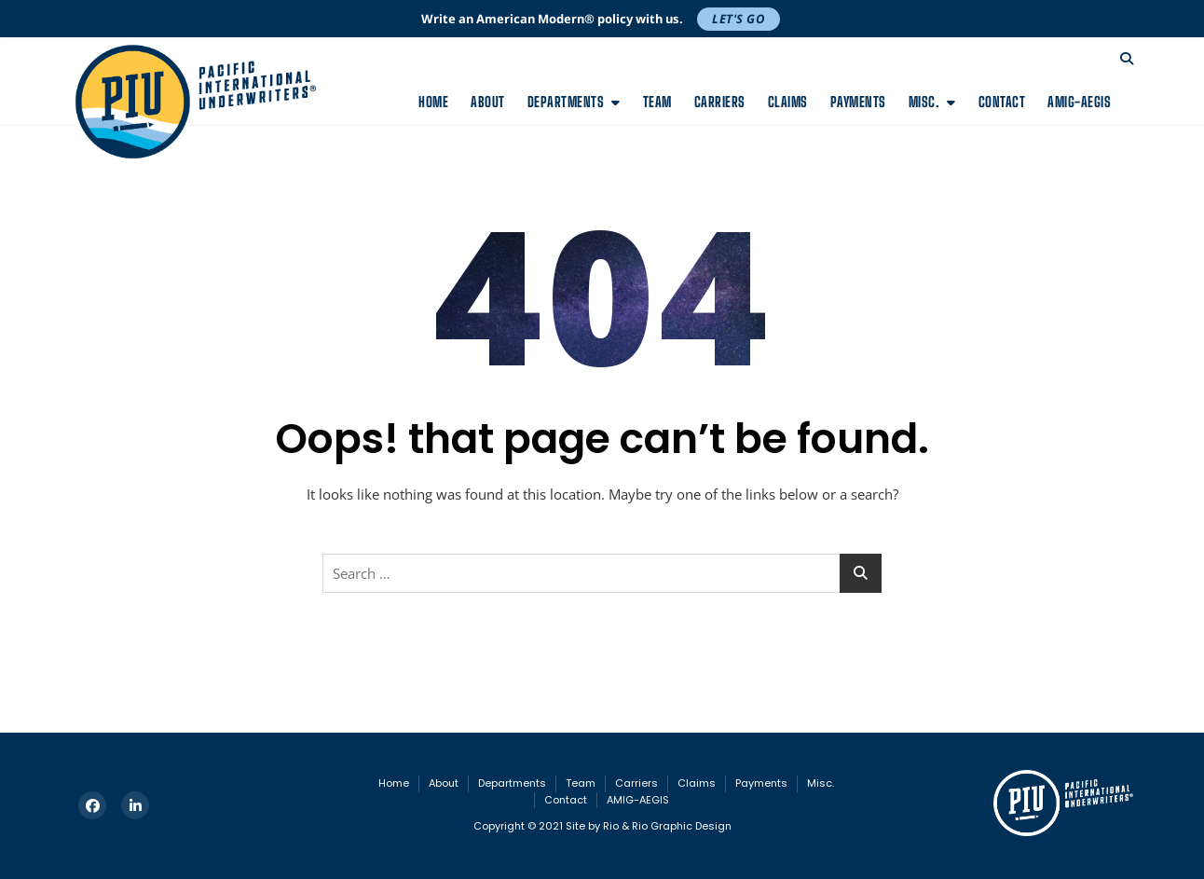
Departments (566, 101)
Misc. (924, 101)
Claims (788, 101)
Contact (1002, 101)
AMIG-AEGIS (1079, 101)
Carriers (720, 101)
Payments (858, 101)
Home (433, 101)
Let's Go (738, 18)
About (488, 101)
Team (657, 101)
